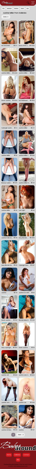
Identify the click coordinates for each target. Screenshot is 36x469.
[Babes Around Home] (6, 3)
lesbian (9, 8)
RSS (18, 460)
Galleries (17, 455)
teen (22, 8)
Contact (26, 455)
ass (27, 8)
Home (9, 455)
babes (16, 8)
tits (3, 8)
